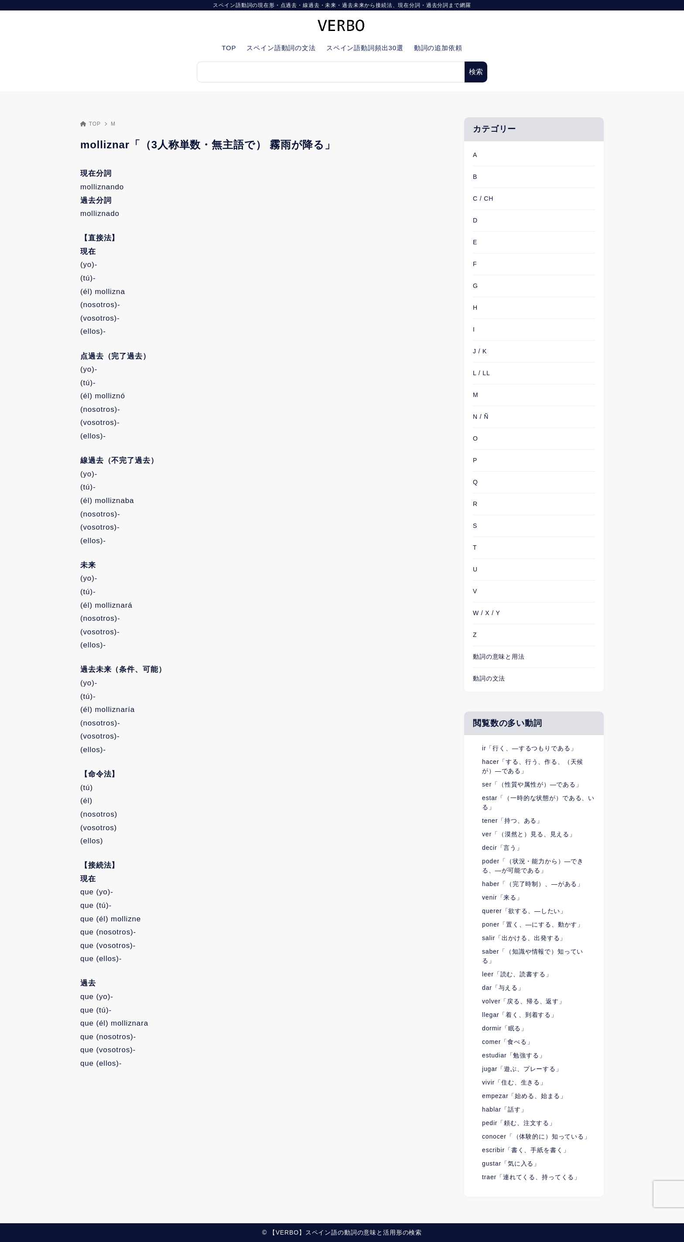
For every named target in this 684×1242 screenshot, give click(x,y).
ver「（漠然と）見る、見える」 (529, 834)
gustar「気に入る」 (511, 1163)
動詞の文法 (489, 678)
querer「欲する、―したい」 (524, 910)
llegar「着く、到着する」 (519, 1014)
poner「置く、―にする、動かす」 (533, 924)
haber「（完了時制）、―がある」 (533, 883)
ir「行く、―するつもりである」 (529, 748)
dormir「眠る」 (504, 1028)
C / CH (483, 198)
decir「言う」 (502, 847)
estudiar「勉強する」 (514, 1055)
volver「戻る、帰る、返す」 (523, 1001)
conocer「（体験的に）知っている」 (536, 1136)
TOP (90, 124)
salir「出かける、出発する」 (524, 937)
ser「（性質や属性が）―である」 (532, 784)
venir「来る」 (502, 897)
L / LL (481, 373)
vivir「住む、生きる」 (514, 1082)
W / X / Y (486, 612)
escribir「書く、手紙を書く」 (525, 1149)
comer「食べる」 (507, 1041)
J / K (480, 351)
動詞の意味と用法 (499, 656)
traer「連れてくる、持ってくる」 (531, 1177)
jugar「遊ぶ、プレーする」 (522, 1068)
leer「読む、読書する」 (517, 974)
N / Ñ (481, 416)
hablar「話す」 (504, 1109)
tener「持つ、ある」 (512, 820)
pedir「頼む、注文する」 (519, 1122)
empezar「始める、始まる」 (524, 1095)
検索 (476, 71)
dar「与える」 (503, 987)
